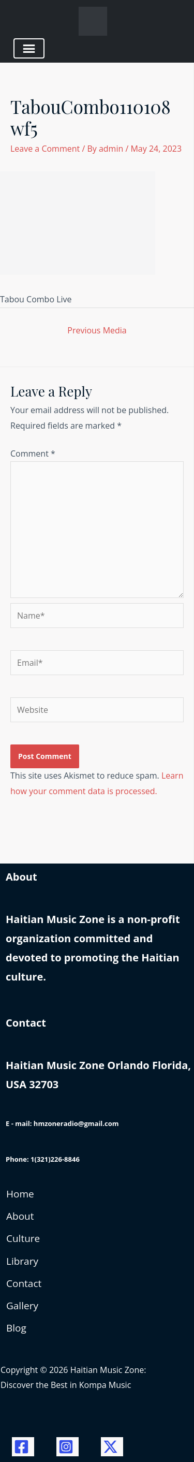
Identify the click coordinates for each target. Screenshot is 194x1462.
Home (20, 1194)
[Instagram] (67, 1446)
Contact (23, 1283)
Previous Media (97, 330)
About (20, 1216)
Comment (32, 453)
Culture (23, 1238)
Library (22, 1261)
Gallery (22, 1305)
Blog (16, 1328)
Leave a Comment (45, 148)
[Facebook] (23, 1446)
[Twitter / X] (112, 1446)
